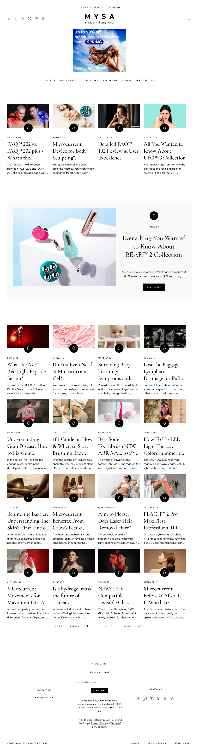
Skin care (92, 80)
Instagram (16, 18)
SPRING (115, 7)
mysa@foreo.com (43, 697)
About (135, 743)
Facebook (9, 18)
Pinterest (37, 18)
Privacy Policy (98, 723)
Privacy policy (157, 743)
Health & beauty (70, 80)
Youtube (23, 18)
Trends (126, 80)
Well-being (110, 80)
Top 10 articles (145, 80)
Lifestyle (50, 80)
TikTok (43, 18)
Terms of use (183, 743)
